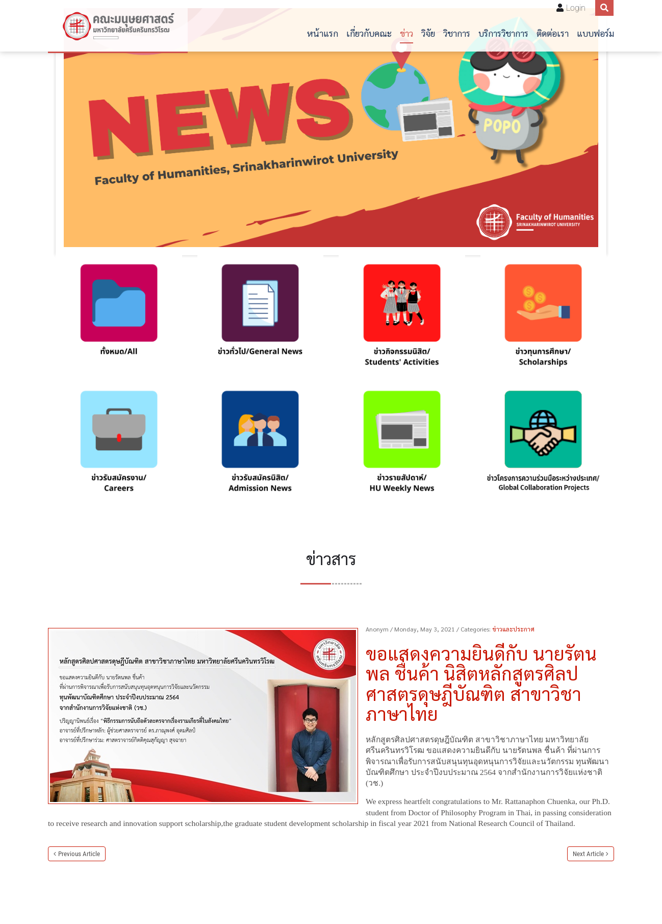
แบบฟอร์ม (595, 33)
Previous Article (79, 854)
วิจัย (428, 33)
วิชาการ (456, 33)
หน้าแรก (322, 33)
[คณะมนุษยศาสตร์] (117, 26)
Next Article (588, 854)
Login (575, 8)
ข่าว (406, 33)
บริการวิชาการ (503, 33)
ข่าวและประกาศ (513, 629)
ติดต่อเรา (553, 33)
